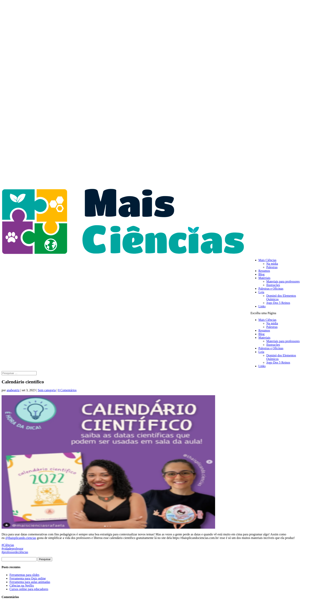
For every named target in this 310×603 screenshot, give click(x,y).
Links (262, 306)
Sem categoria (47, 390)
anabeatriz (13, 390)
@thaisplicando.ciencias (20, 538)
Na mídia (272, 263)
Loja (261, 292)
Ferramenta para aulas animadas (29, 582)
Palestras (272, 267)
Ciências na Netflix (21, 585)
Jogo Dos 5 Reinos (278, 302)
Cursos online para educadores (28, 589)
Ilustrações (273, 285)
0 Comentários (67, 390)
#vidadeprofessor (12, 548)
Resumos (264, 270)
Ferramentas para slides (24, 575)
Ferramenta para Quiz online (27, 578)
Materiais (264, 278)
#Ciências (8, 545)
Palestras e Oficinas (270, 288)
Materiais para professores (283, 281)
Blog (261, 274)
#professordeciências (15, 552)
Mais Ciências (267, 260)
